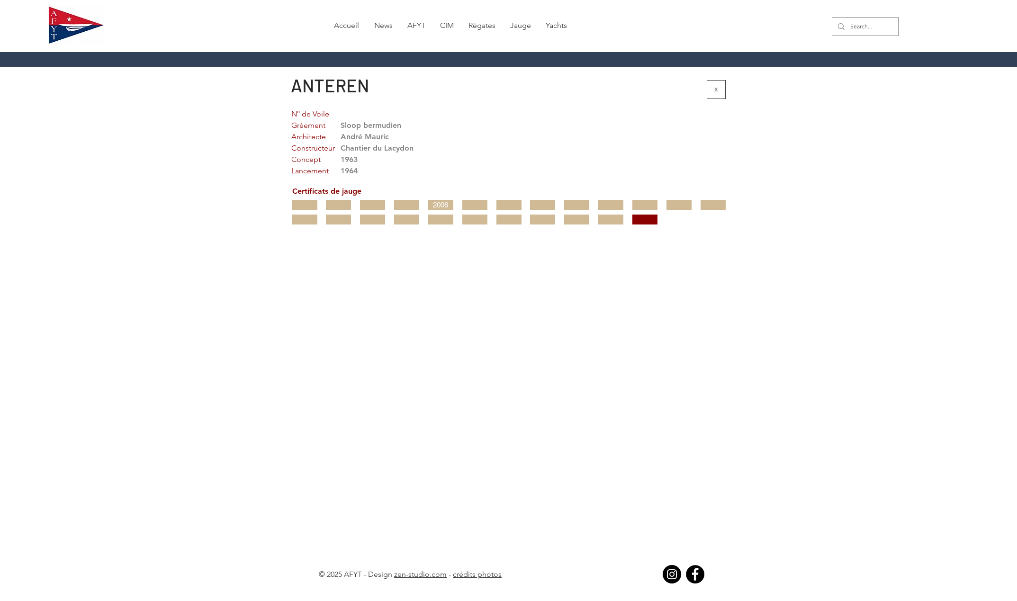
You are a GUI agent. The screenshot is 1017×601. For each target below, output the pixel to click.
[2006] (440, 205)
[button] (383, 25)
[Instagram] (672, 574)
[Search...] (864, 27)
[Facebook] (695, 574)
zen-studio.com (420, 574)
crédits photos (477, 574)
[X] (716, 89)
